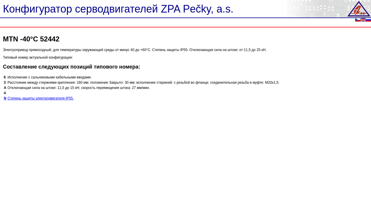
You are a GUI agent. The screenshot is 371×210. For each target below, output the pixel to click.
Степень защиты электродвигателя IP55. (41, 98)
